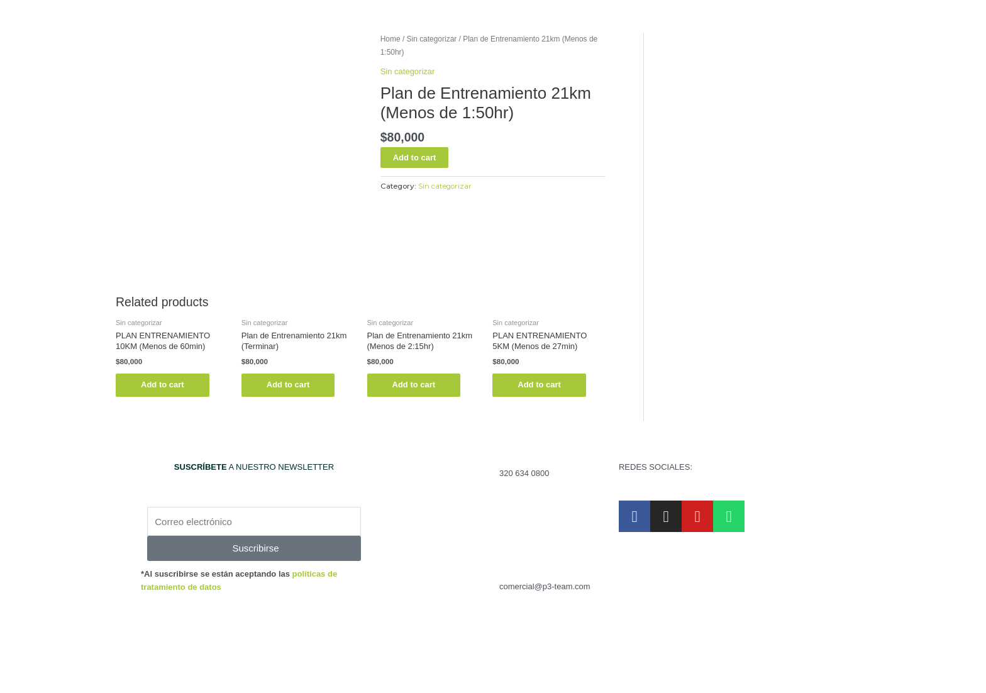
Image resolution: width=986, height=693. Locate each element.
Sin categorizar (432, 39)
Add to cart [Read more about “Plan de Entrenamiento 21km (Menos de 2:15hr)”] (414, 384)
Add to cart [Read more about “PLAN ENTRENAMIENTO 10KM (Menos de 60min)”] (162, 384)
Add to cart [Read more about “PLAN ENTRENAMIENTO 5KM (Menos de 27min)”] (539, 384)
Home (390, 39)
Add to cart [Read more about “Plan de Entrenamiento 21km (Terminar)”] (288, 384)
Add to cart (414, 157)
